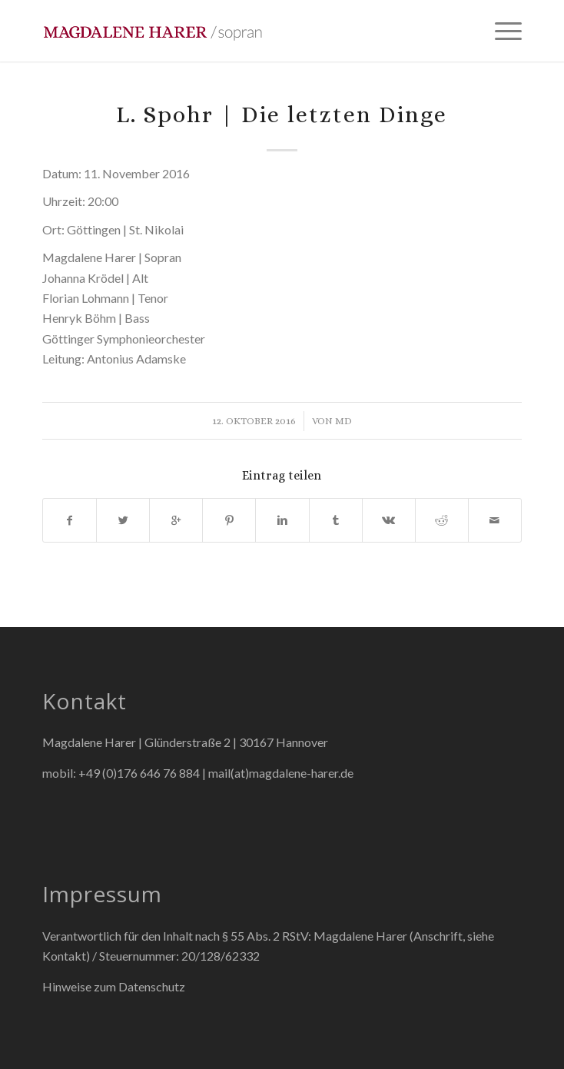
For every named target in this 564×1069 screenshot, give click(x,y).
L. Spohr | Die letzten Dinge (281, 114)
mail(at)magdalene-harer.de (280, 772)
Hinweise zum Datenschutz (113, 986)
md (343, 421)
